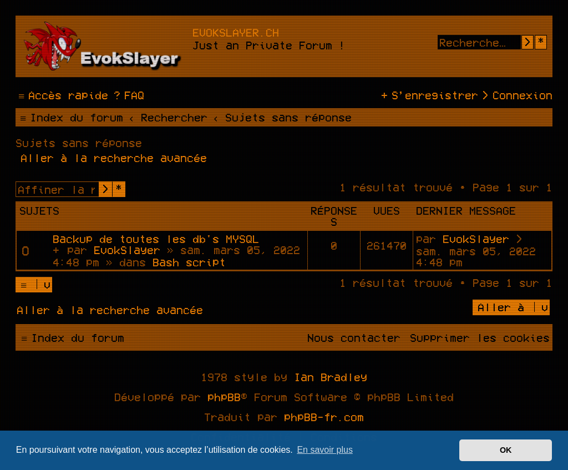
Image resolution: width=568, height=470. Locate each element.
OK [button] (506, 450)
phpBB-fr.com (324, 417)
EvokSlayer (127, 250)
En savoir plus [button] (325, 449)
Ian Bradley (330, 377)
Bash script (189, 262)
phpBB (224, 397)
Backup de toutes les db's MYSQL (156, 239)
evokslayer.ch (235, 32)
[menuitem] (127, 95)
